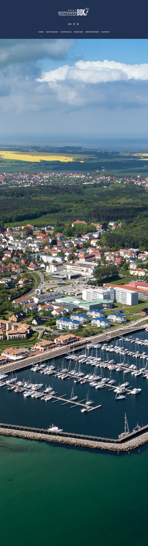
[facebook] (73, 24)
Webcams (78, 32)
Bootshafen (52, 32)
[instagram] (77, 24)
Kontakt (105, 32)
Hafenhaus (66, 32)
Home (41, 32)
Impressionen (92, 32)
